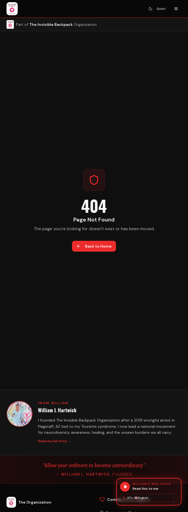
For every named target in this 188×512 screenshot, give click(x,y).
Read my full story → (54, 441)
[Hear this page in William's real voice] (149, 487)
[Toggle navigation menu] (176, 8)
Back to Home (94, 246)
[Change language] (149, 498)
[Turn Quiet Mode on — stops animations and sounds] (157, 9)
